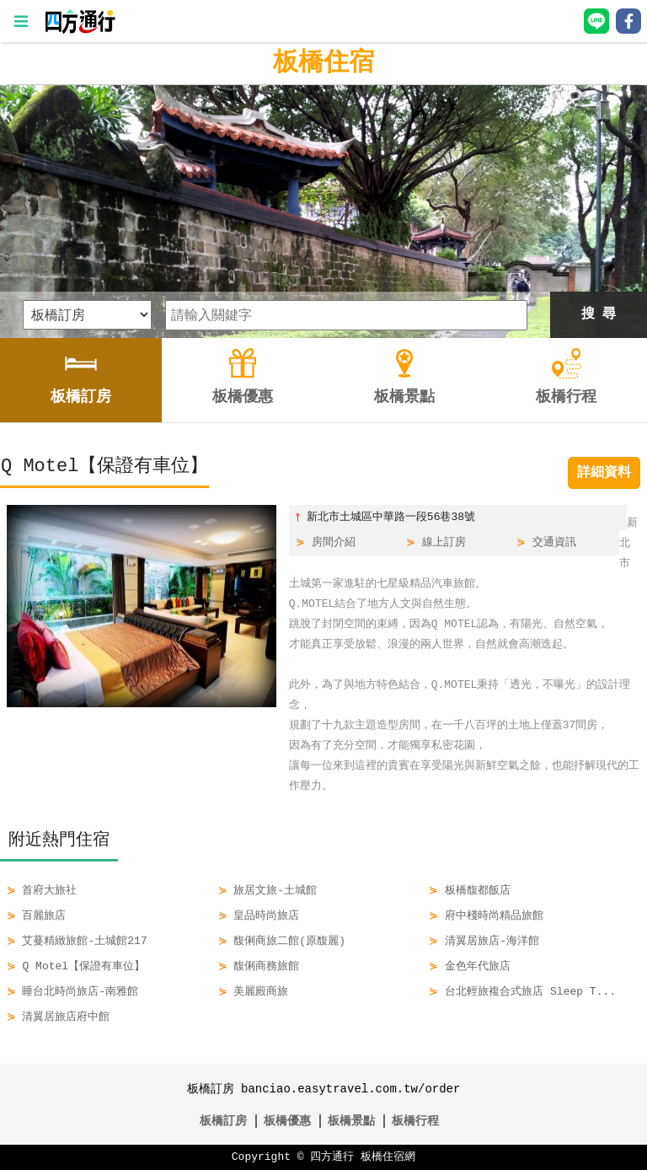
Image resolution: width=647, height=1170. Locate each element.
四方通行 (332, 1157)
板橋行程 (415, 1121)
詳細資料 (604, 473)
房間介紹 (334, 542)
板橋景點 (351, 1121)
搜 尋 (599, 314)
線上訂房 (444, 542)
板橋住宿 (323, 63)
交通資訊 (554, 542)
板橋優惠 (287, 1121)
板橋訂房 (223, 1121)
